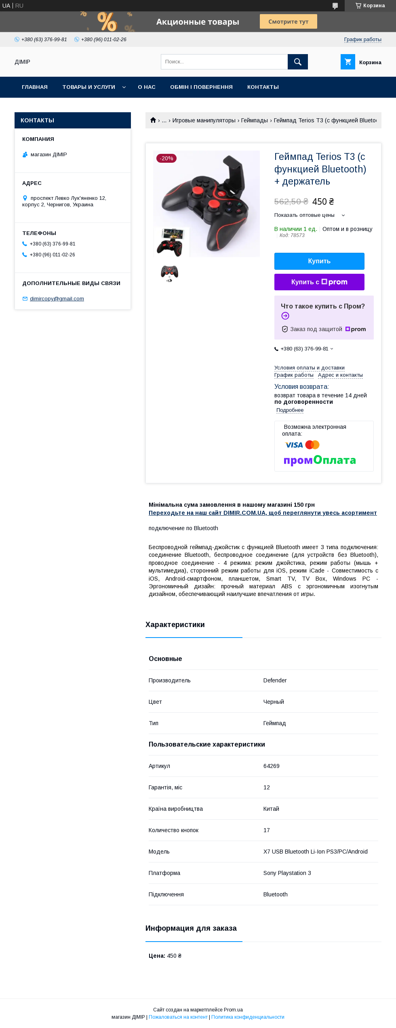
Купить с (319, 282)
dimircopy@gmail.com (57, 299)
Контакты (263, 87)
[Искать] (298, 61)
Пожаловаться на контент (178, 1017)
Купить (319, 261)
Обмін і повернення (201, 87)
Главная (35, 87)
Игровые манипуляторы (204, 120)
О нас (147, 87)
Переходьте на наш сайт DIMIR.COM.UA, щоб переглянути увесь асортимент (263, 513)
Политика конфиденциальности (247, 1017)
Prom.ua (233, 1010)
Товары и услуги (88, 87)
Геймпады (254, 120)
